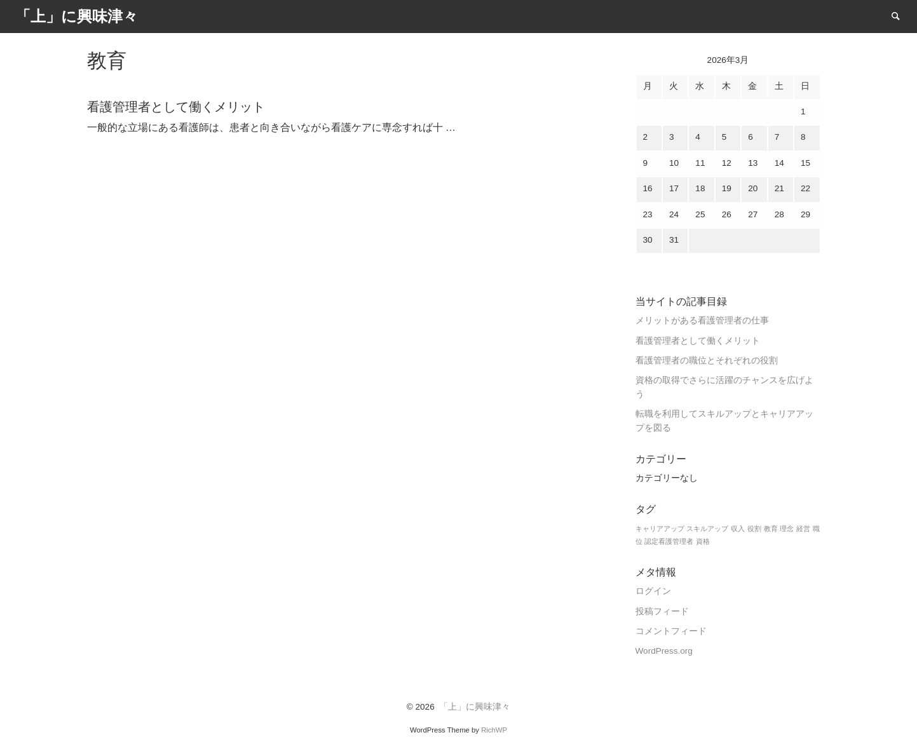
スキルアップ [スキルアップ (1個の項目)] (707, 528)
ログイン (653, 591)
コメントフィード (671, 631)
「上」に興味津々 (474, 707)
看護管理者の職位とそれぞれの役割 (706, 360)
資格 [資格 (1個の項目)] (703, 541)
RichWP (494, 730)
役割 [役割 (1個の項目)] (754, 528)
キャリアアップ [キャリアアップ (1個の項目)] (659, 528)
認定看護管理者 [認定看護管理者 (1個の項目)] (668, 541)
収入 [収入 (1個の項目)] (738, 528)
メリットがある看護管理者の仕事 (702, 320)
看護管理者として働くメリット (697, 341)
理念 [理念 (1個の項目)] (787, 528)
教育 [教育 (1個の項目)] (771, 528)
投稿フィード (662, 611)
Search (902, 15)
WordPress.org (664, 651)
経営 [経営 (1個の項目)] (803, 528)
